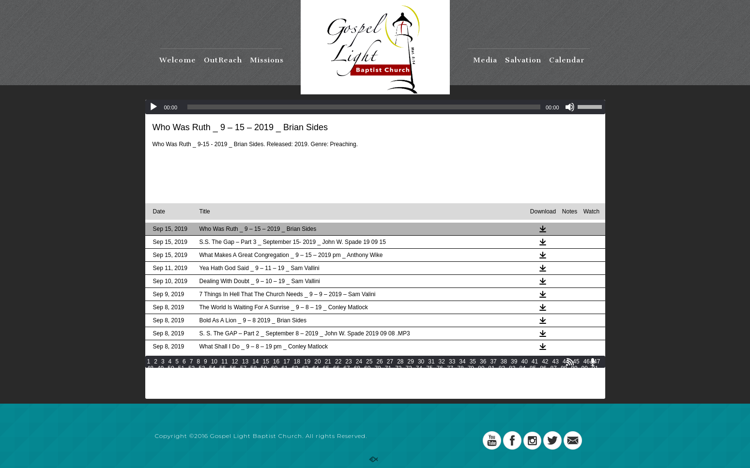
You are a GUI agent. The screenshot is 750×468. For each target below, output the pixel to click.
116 (452, 375)
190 (559, 388)
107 (330, 375)
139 (315, 381)
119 (492, 375)
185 (491, 388)
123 (546, 375)
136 (274, 381)
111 (384, 375)
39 (514, 361)
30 (421, 361)
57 (243, 368)
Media (485, 60)
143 (369, 381)
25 (369, 361)
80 (481, 368)
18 (297, 361)
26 (379, 361)
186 (504, 388)
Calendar (567, 60)
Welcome (177, 60)
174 (342, 388)
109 (357, 375)
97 (202, 375)
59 (263, 368)
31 (431, 361)
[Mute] (570, 107)
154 (518, 381)
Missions (267, 60)
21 (328, 361)
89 (574, 368)
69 (367, 368)
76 (440, 368)
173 (328, 388)
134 (247, 381)
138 (301, 381)
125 (574, 375)
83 (512, 368)
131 (206, 381)
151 (477, 381)
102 (261, 375)
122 (533, 375)
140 (328, 381)
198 (220, 395)
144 (382, 381)
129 (179, 381)
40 (524, 361)
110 (370, 375)
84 (522, 368)
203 (287, 395)
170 (287, 388)
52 (191, 368)
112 (397, 375)
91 (595, 368)
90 (585, 368)
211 (396, 395)
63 (305, 368)
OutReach (223, 60)
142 (355, 381)
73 (408, 368)
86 (543, 368)
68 (357, 368)
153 (504, 381)
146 (409, 381)
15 (265, 361)
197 (206, 395)
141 (342, 381)
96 (191, 375)
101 (248, 375)
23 (348, 361)
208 (355, 395)
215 (450, 395)
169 (274, 388)
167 (247, 388)
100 (234, 375)
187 (518, 388)
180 (423, 388)
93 (160, 375)
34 (462, 361)
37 (493, 361)
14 (255, 361)
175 (355, 388)
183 (464, 388)
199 (233, 395)
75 (429, 368)
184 (477, 388)
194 (165, 395)
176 (369, 388)
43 (555, 361)
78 (460, 368)
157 (559, 381)
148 (437, 381)
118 (479, 375)
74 (419, 368)
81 (491, 368)
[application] (375, 107)
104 (289, 375)
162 (179, 388)
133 (233, 381)
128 (165, 381)
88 (564, 368)
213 (423, 395)
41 (535, 361)
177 (382, 388)
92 (150, 375)
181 (437, 388)
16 (276, 361)
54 (212, 368)
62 (295, 368)
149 (450, 381)
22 (338, 361)
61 (284, 368)
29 (411, 361)
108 (343, 375)
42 (545, 361)
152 (491, 381)
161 (165, 388)
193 (152, 395)
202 (274, 395)
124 (560, 375)
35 (473, 361)
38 (504, 361)
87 (554, 368)
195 (179, 395)
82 (502, 368)
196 (193, 395)
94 (171, 375)
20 (317, 361)
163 (193, 388)
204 (301, 395)
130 (193, 381)
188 (531, 388)
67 (346, 368)
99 (222, 375)
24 (359, 361)
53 (202, 368)
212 (409, 395)
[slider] (363, 107)
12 (234, 361)
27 (390, 361)
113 (411, 375)
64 (315, 368)
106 (316, 375)
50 (171, 368)
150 (464, 381)
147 (423, 381)
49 (160, 368)
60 (274, 368)
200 (247, 395)
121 (519, 375)
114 (424, 375)
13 (245, 361)
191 (572, 388)
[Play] (153, 107)
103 (275, 375)
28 (400, 361)
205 (315, 395)
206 (328, 395)
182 (450, 388)
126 (587, 375)
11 (224, 361)
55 (222, 368)
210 (382, 395)
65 (326, 368)
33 (452, 361)
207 (342, 395)
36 (483, 361)
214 (437, 395)
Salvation (523, 60)
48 (150, 368)
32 (442, 361)
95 (181, 375)
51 (181, 368)
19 (307, 361)
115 (438, 375)
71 (388, 368)
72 (398, 368)
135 (260, 381)
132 (220, 381)
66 (336, 368)
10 (214, 361)
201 (260, 395)
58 (253, 368)
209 (369, 395)
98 (212, 375)
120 (506, 375)
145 (396, 381)
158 (572, 381)
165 (220, 388)
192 (586, 388)
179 (409, 388)
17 (286, 361)
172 (315, 388)
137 (287, 381)
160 (152, 388)
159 (586, 381)
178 (396, 388)
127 (152, 381)
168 (260, 388)
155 (531, 381)
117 (465, 375)
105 (302, 375)
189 (545, 388)
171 (301, 388)
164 (206, 388)
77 (450, 368)
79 (471, 368)
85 (533, 368)
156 (545, 381)
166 (233, 388)
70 (377, 368)
